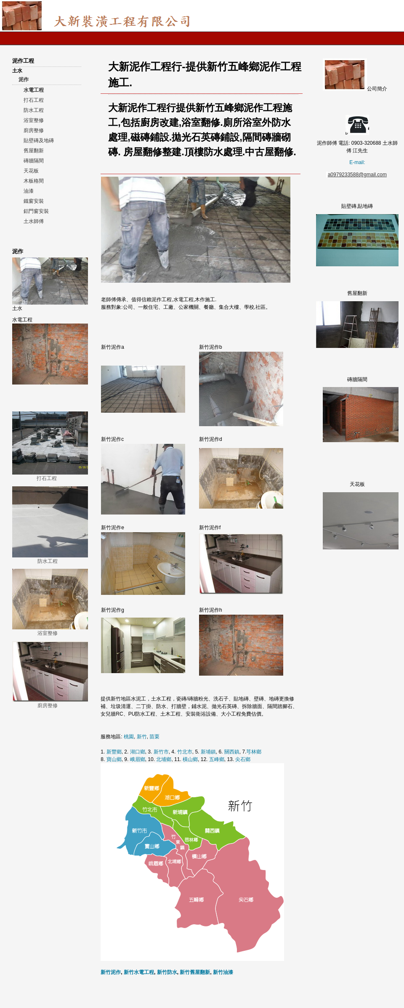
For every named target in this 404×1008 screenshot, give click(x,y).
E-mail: (357, 162)
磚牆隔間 (34, 161)
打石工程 (34, 100)
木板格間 (34, 181)
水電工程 (34, 90)
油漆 (29, 191)
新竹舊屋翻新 (195, 972)
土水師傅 (34, 221)
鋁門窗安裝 (36, 211)
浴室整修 (34, 120)
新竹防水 (167, 972)
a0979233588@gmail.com (357, 175)
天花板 (31, 171)
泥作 (24, 79)
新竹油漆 (223, 972)
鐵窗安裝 (34, 201)
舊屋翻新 (34, 151)
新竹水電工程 (139, 972)
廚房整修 (34, 130)
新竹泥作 (111, 972)
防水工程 (34, 110)
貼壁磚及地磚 (39, 140)
